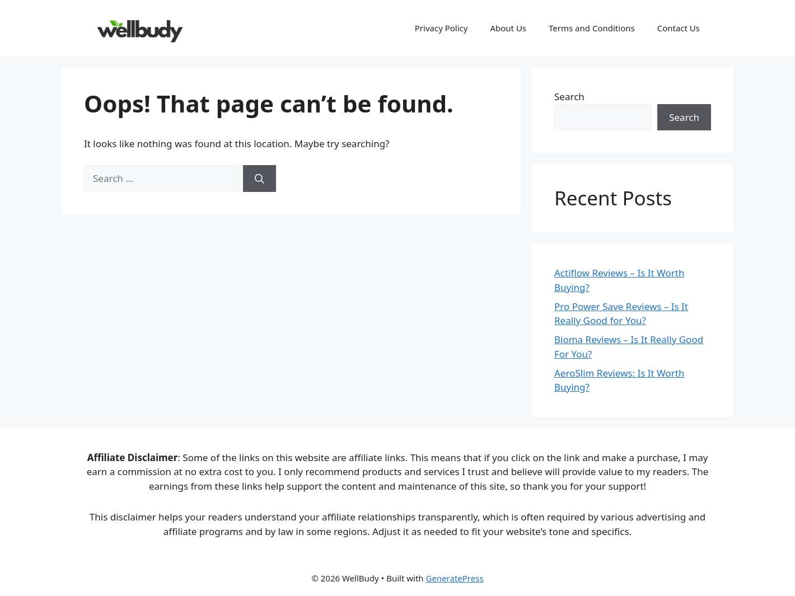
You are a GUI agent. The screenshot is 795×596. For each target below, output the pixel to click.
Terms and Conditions (592, 28)
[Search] (259, 178)
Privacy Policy (441, 28)
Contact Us (678, 28)
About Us (508, 28)
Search (569, 96)
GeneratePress (455, 578)
